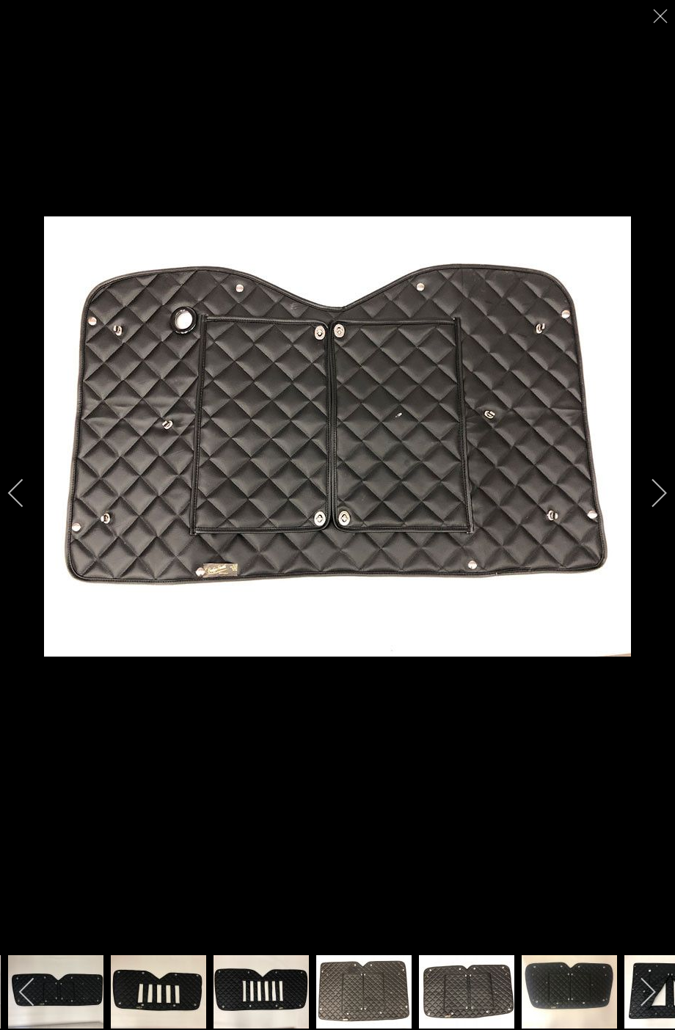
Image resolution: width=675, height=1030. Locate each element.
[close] (662, 16)
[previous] (25, 493)
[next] (649, 493)
